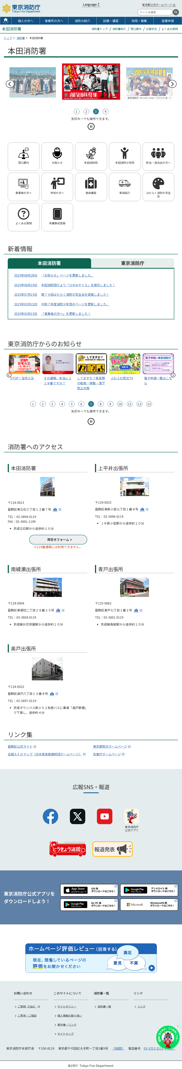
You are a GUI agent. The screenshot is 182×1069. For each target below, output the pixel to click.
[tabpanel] (91, 81)
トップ (6, 22)
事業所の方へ (54, 20)
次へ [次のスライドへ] (172, 84)
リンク (141, 1005)
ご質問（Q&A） (27, 1005)
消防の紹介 (82, 20)
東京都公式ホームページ (157, 5)
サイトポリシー (66, 1005)
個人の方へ (25, 20)
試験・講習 (111, 20)
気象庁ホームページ (107, 754)
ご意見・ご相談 (27, 1014)
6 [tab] (81, 404)
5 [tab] (72, 404)
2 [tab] (86, 111)
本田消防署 (49, 263)
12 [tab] (139, 404)
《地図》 (118, 1046)
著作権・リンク (66, 1023)
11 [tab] (130, 404)
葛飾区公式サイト (20, 746)
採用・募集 (139, 20)
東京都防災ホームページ (110, 746)
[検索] (176, 12)
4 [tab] (105, 111)
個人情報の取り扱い (69, 1014)
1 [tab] (76, 111)
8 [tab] (101, 404)
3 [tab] (96, 111)
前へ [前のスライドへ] (10, 84)
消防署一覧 (104, 1005)
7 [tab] (91, 404)
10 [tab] (120, 404)
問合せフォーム (58, 539)
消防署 (21, 38)
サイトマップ (65, 1032)
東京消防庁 (132, 263)
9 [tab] (110, 404)
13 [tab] (149, 404)
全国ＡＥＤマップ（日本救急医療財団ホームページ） (45, 754)
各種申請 (167, 20)
